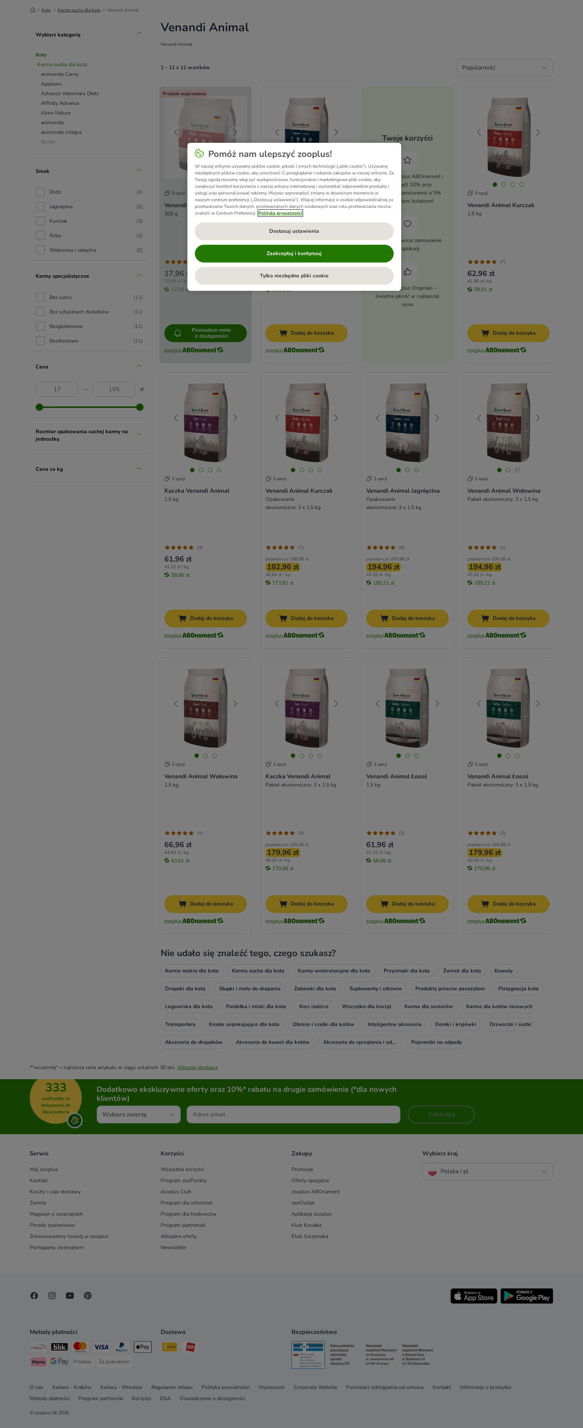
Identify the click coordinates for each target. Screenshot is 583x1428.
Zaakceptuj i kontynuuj (294, 253)
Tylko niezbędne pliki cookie (294, 275)
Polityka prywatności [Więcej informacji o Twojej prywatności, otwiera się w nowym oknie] (280, 213)
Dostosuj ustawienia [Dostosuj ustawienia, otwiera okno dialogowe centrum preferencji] (294, 231)
